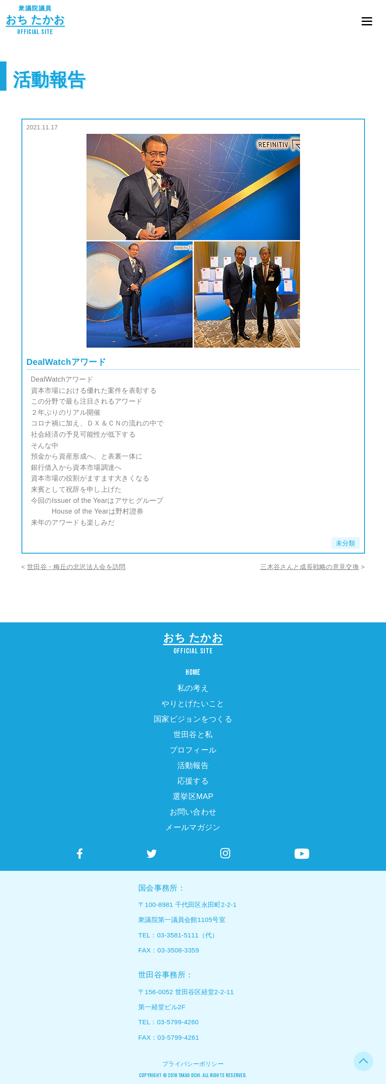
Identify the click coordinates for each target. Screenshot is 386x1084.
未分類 (346, 543)
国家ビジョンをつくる (193, 719)
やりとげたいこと (192, 703)
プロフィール (193, 750)
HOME (192, 672)
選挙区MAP (193, 796)
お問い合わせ (193, 812)
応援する (193, 781)
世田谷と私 (193, 734)
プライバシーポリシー (193, 1063)
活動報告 (49, 80)
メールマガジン (192, 827)
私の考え (193, 688)
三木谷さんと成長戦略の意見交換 (309, 566)
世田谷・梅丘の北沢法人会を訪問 (76, 566)
